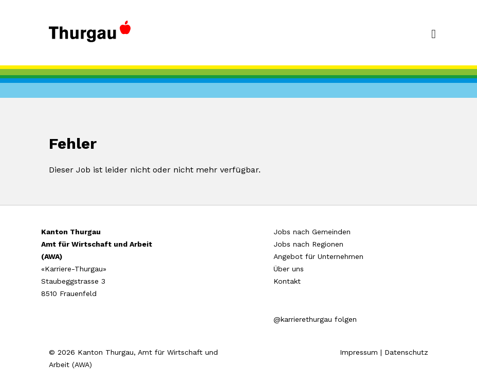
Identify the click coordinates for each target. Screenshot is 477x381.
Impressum (359, 352)
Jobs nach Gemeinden (312, 232)
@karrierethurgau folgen (315, 319)
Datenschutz (406, 352)
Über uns (288, 269)
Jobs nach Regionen (308, 244)
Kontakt (287, 281)
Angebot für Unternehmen (318, 256)
